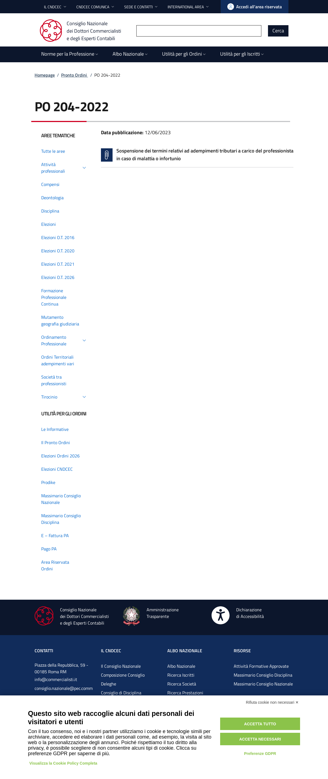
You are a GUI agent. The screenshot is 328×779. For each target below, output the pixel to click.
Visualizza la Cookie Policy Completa (63, 763)
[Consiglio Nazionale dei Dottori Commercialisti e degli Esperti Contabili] (84, 30)
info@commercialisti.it (56, 679)
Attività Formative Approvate (261, 666)
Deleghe (108, 683)
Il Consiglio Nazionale (121, 666)
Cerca (278, 30)
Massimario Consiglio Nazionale (263, 683)
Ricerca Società (181, 683)
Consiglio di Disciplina (121, 692)
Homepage (45, 75)
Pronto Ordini (74, 75)
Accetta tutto (260, 724)
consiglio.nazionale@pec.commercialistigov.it (64, 692)
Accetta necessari (260, 739)
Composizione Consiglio (123, 675)
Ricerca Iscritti (180, 675)
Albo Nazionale (181, 666)
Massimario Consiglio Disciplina (263, 675)
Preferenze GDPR (260, 753)
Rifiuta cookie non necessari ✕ (272, 702)
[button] (56, 7)
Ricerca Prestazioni (185, 692)
